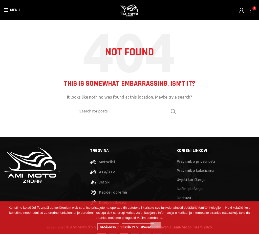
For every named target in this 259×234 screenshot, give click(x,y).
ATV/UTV (107, 172)
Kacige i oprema (113, 192)
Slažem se (108, 226)
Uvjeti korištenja (191, 179)
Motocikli (107, 162)
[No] (155, 225)
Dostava (184, 198)
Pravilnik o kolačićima (195, 170)
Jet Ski (104, 182)
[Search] (129, 111)
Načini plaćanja (190, 188)
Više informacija (138, 226)
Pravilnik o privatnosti (196, 161)
